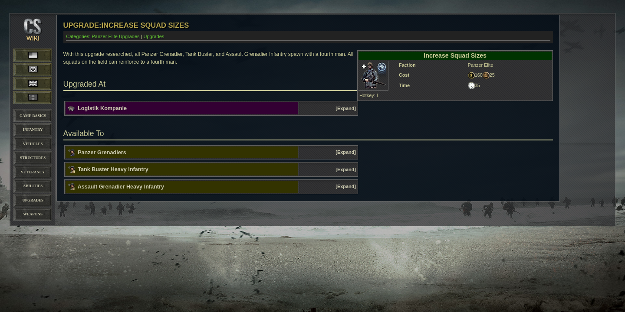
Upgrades (32, 200)
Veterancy (33, 172)
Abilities (33, 186)
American (41, 54)
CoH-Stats (33, 37)
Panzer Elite (33, 97)
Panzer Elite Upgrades (116, 36)
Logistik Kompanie (102, 108)
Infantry (33, 129)
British (33, 83)
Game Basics (33, 116)
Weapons (32, 214)
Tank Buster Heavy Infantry (113, 169)
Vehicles (33, 144)
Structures (33, 158)
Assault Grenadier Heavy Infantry (121, 187)
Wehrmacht (33, 69)
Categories (77, 36)
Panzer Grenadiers (102, 152)
